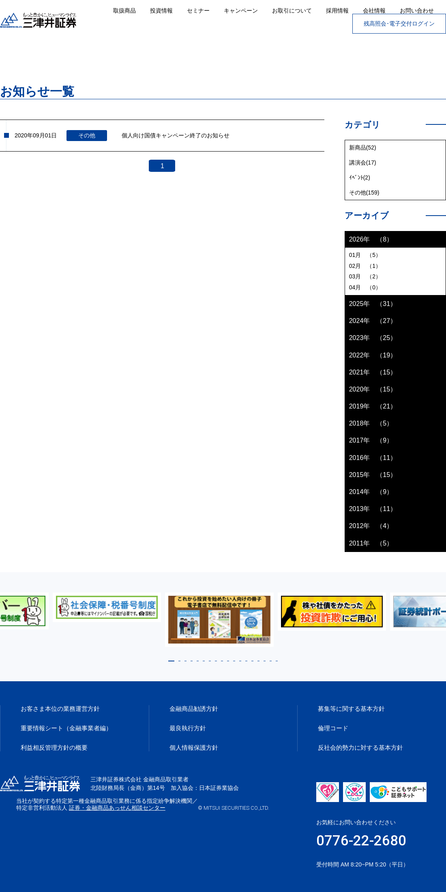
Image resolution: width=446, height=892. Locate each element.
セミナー (198, 10)
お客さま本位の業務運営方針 (60, 708)
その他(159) (364, 192)
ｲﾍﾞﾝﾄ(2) (359, 177)
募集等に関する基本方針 (351, 708)
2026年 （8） (371, 239)
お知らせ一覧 (52, 52)
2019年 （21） (373, 406)
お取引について (292, 10)
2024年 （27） (373, 320)
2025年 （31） (373, 303)
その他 (86, 135)
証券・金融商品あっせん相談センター (190, 807)
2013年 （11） (373, 508)
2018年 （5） (371, 423)
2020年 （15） (373, 389)
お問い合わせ (417, 10)
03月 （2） (365, 276)
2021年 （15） (373, 372)
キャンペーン (241, 10)
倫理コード (333, 728)
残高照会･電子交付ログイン (399, 23)
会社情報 (374, 10)
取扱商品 (124, 10)
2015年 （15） (373, 474)
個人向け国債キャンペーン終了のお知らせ (175, 135)
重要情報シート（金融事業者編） (66, 728)
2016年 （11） (373, 457)
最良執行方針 (187, 728)
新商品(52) (362, 147)
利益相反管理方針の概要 (54, 747)
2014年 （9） (371, 491)
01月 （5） (365, 255)
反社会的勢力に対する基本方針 (360, 747)
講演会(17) (362, 162)
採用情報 (337, 10)
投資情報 (161, 10)
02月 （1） (365, 266)
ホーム (9, 52)
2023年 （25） (373, 337)
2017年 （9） (371, 440)
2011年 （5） (371, 543)
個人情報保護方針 (193, 747)
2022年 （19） (373, 355)
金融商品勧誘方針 (193, 708)
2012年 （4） (371, 525)
